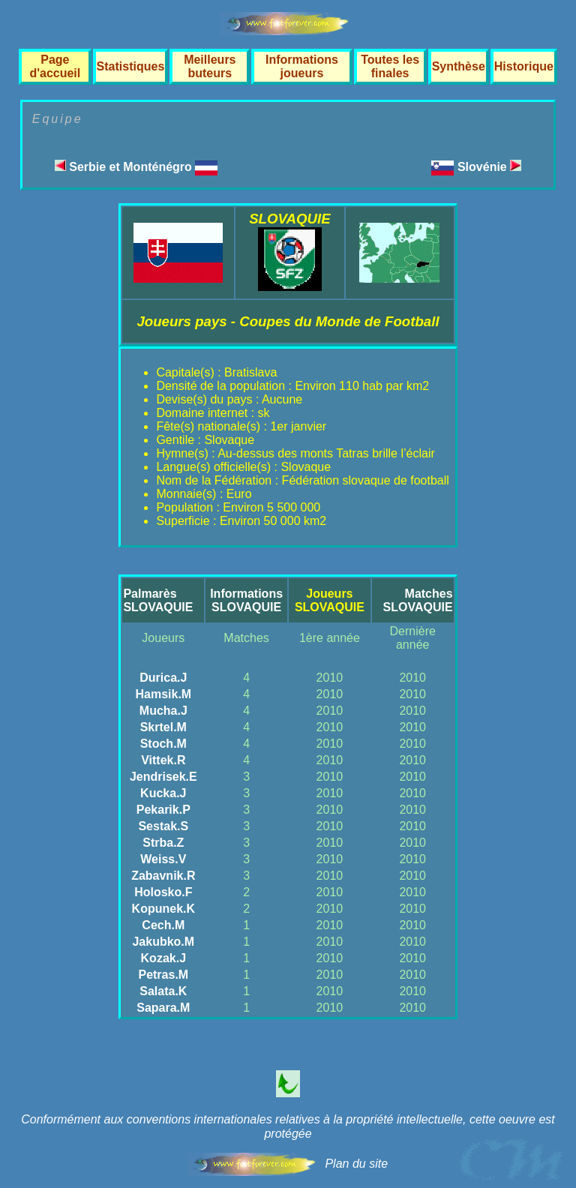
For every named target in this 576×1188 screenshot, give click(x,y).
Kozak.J (163, 958)
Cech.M (163, 925)
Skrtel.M (163, 727)
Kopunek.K (163, 908)
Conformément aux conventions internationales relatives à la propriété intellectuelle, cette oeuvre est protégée (288, 1126)
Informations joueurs (302, 66)
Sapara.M (163, 1007)
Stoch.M (163, 743)
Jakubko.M (163, 941)
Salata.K (163, 991)
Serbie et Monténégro (136, 166)
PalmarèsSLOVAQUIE (158, 600)
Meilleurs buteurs (210, 66)
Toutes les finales (390, 66)
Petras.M (163, 974)
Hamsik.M (163, 694)
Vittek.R (163, 760)
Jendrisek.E (163, 776)
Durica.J (163, 677)
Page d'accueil (54, 66)
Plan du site (356, 1163)
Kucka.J (163, 793)
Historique (524, 66)
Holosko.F (163, 892)
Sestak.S (163, 826)
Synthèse (458, 66)
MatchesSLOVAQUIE (418, 600)
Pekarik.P (163, 809)
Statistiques (131, 66)
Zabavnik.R (163, 875)
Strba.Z (163, 842)
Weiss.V (163, 859)
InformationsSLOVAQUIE (246, 600)
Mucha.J (164, 710)
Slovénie (489, 166)
